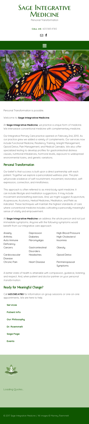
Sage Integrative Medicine (44, 11)
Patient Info (14, 312)
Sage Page (13, 333)
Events (10, 341)
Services (12, 304)
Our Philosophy (16, 319)
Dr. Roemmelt (15, 326)
